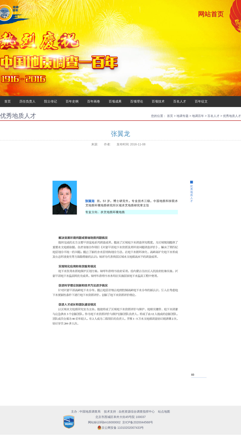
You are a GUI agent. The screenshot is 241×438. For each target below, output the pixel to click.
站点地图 (164, 411)
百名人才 (179, 101)
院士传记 (50, 101)
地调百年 (198, 116)
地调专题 (182, 116)
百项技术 (158, 101)
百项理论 (136, 101)
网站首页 (211, 13)
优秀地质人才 (232, 116)
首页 (7, 101)
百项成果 (115, 101)
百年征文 (201, 101)
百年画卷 (93, 101)
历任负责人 (27, 101)
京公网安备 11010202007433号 (120, 428)
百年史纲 (72, 101)
